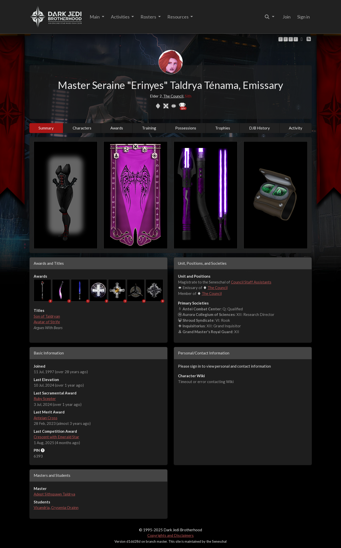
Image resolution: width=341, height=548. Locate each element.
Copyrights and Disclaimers (170, 535)
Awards (116, 128)
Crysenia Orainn (64, 507)
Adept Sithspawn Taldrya (54, 494)
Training (149, 128)
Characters (82, 128)
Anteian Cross (45, 417)
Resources (178, 17)
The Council (173, 96)
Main (95, 17)
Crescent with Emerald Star (56, 436)
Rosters (149, 17)
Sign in (303, 17)
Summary (46, 128)
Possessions (185, 128)
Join (287, 17)
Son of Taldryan (47, 316)
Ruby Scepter (45, 398)
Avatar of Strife (47, 321)
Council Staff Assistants (251, 282)
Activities (120, 17)
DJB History (259, 128)
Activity (295, 128)
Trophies (222, 128)
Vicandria (42, 507)
